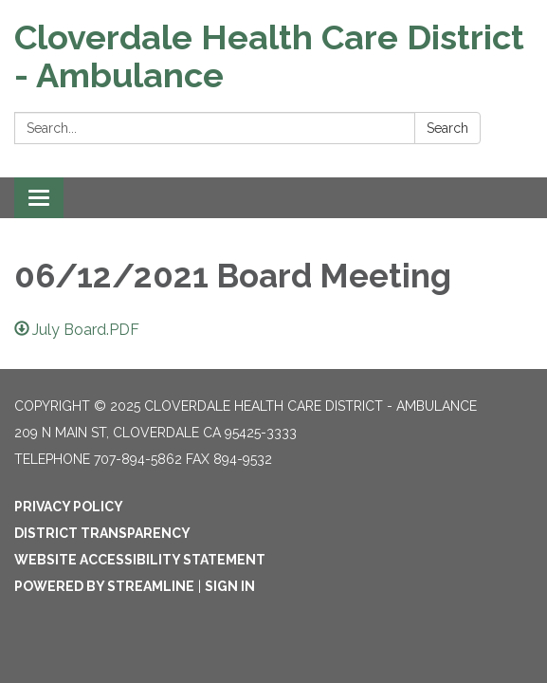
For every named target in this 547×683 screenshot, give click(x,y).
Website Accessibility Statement (139, 559)
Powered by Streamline (104, 586)
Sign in (230, 586)
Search (447, 128)
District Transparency (102, 533)
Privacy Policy (68, 506)
